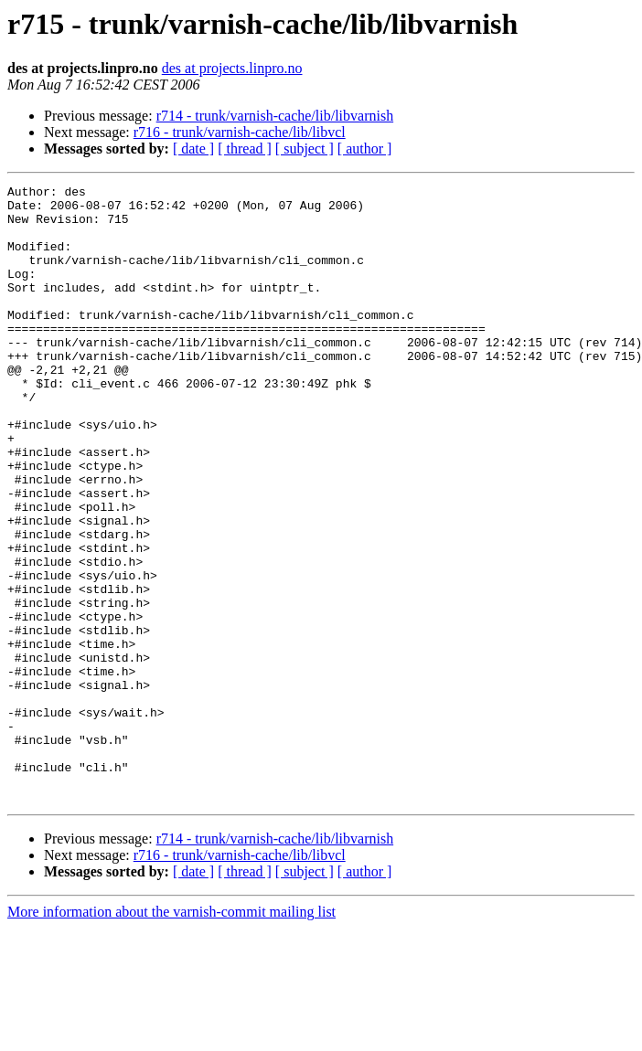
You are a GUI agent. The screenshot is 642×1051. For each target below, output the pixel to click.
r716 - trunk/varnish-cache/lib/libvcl (240, 132)
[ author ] (364, 148)
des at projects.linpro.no (232, 68)
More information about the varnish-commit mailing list (171, 1035)
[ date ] (193, 148)
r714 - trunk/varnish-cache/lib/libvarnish (274, 115)
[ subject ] (304, 148)
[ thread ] (245, 148)
